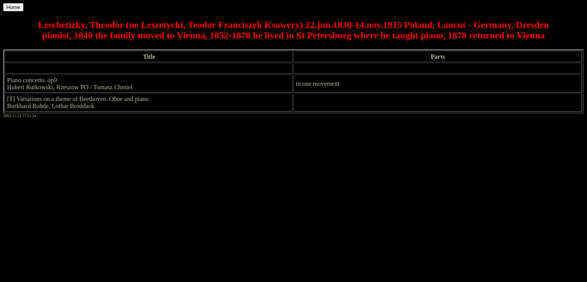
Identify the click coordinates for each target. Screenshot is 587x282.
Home (13, 7)
